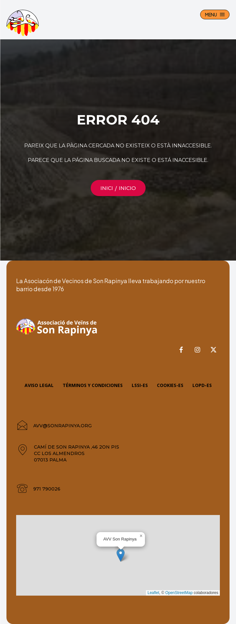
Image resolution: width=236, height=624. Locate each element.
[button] (121, 555)
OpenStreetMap (179, 592)
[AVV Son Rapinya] (22, 23)
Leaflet (153, 592)
